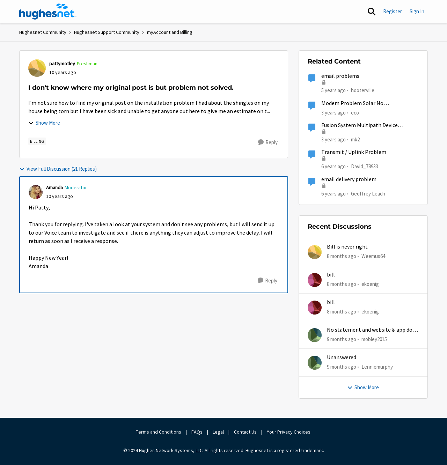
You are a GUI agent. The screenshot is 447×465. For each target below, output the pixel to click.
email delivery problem (348, 179)
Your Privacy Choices (289, 432)
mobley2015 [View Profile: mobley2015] (374, 339)
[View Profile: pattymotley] (37, 68)
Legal (218, 432)
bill (331, 274)
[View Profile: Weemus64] (315, 252)
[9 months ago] (341, 339)
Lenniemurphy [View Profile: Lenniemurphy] (377, 366)
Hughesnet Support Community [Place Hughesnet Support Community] (106, 32)
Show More (44, 122)
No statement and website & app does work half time (372, 330)
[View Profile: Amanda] (36, 192)
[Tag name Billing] (37, 141)
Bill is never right (347, 246)
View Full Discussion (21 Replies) (58, 168)
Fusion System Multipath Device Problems (359, 125)
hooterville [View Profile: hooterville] (362, 90)
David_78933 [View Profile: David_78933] (364, 166)
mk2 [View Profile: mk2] (355, 139)
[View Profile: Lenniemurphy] (315, 363)
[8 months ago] (341, 256)
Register (392, 11)
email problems (340, 76)
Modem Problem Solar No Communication (352, 103)
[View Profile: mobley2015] (315, 335)
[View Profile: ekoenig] (315, 280)
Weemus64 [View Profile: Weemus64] (373, 256)
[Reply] (268, 142)
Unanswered (341, 357)
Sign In (417, 11)
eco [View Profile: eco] (355, 112)
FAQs (197, 432)
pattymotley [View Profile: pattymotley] (62, 63)
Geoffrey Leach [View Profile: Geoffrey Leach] (368, 193)
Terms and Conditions (158, 432)
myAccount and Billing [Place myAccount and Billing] (169, 32)
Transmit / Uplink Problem (353, 152)
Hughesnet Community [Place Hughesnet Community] (42, 32)
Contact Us (245, 432)
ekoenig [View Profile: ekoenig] (370, 283)
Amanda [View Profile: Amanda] (54, 187)
